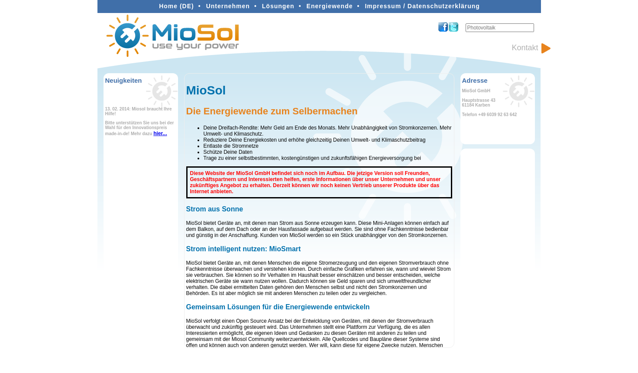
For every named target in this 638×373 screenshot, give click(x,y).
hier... (160, 133)
